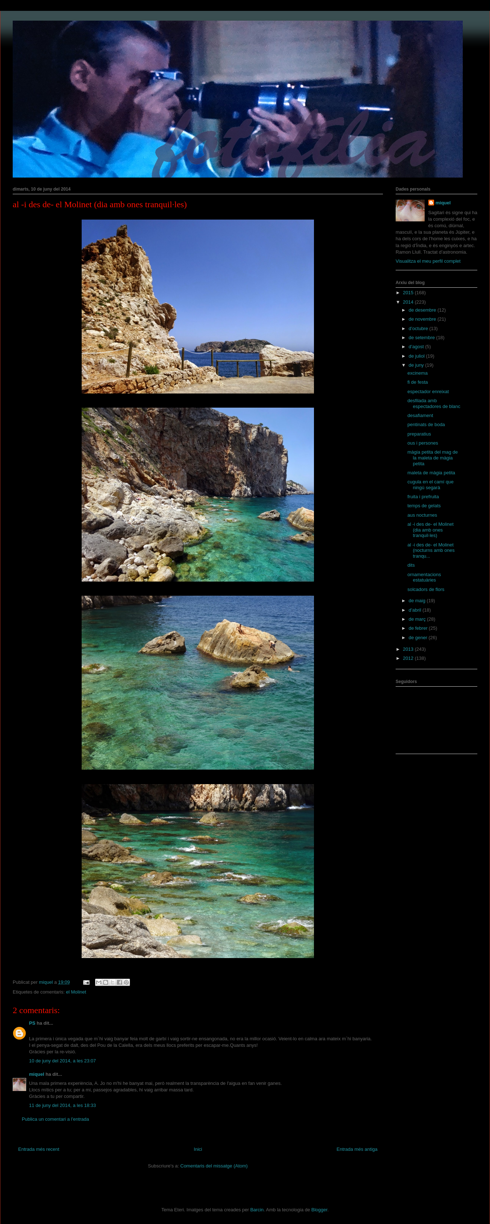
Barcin (257, 1209)
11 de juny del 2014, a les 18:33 (62, 1105)
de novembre (423, 319)
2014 (409, 302)
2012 (409, 658)
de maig (418, 600)
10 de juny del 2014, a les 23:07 (62, 1060)
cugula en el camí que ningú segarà (430, 484)
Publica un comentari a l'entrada (55, 1119)
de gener (419, 637)
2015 (409, 292)
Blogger (319, 1209)
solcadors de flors (425, 589)
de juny (417, 365)
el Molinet (76, 992)
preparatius (419, 434)
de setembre (422, 337)
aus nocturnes (422, 515)
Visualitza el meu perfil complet (428, 261)
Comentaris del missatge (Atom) (214, 1166)
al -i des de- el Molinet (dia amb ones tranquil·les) (430, 529)
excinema (417, 373)
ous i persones (422, 443)
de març (418, 619)
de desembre (423, 310)
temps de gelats (424, 505)
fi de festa (417, 382)
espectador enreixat (428, 391)
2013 (409, 649)
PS (32, 1023)
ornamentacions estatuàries (424, 577)
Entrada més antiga (356, 1149)
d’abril (415, 610)
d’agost (417, 346)
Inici (198, 1149)
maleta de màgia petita (431, 472)
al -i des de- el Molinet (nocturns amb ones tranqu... (430, 550)
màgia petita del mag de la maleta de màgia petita (432, 457)
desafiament (420, 415)
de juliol (417, 356)
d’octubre (419, 328)
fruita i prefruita (423, 496)
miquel (36, 1074)
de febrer (419, 628)
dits (411, 565)
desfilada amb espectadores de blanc (433, 403)
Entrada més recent (38, 1149)
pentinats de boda (426, 424)
